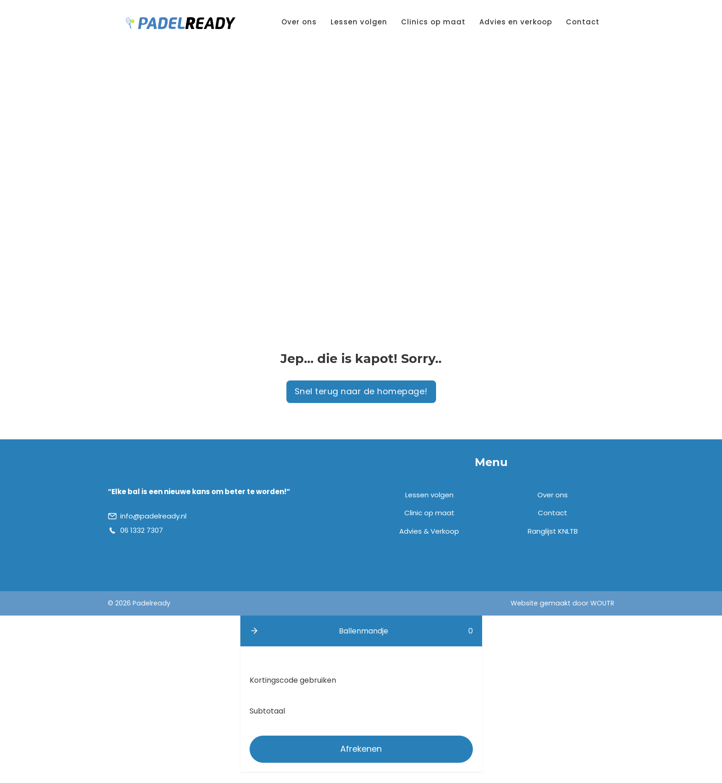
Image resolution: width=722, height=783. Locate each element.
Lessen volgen (359, 22)
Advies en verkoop (515, 22)
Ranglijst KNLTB (553, 531)
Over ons (299, 22)
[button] (254, 630)
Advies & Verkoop (429, 531)
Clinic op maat (429, 513)
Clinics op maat (433, 22)
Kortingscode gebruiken (293, 680)
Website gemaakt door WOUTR (562, 603)
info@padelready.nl (153, 516)
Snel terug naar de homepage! (361, 391)
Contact (583, 22)
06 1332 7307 (141, 530)
